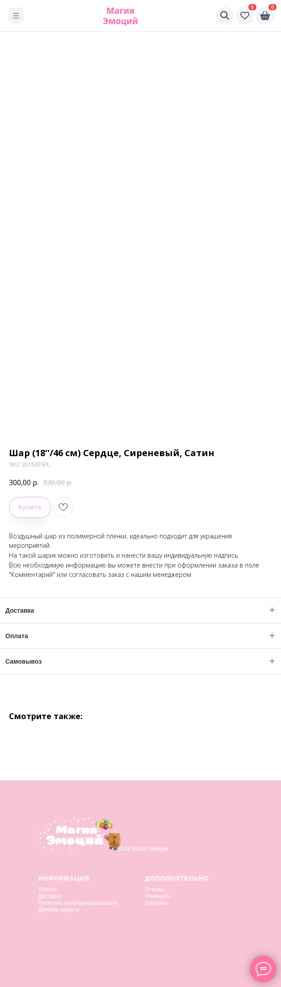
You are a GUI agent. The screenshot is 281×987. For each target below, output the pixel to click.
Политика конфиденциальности (77, 903)
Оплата (47, 889)
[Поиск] (225, 16)
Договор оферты (59, 910)
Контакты (156, 903)
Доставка (50, 896)
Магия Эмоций (120, 15)
